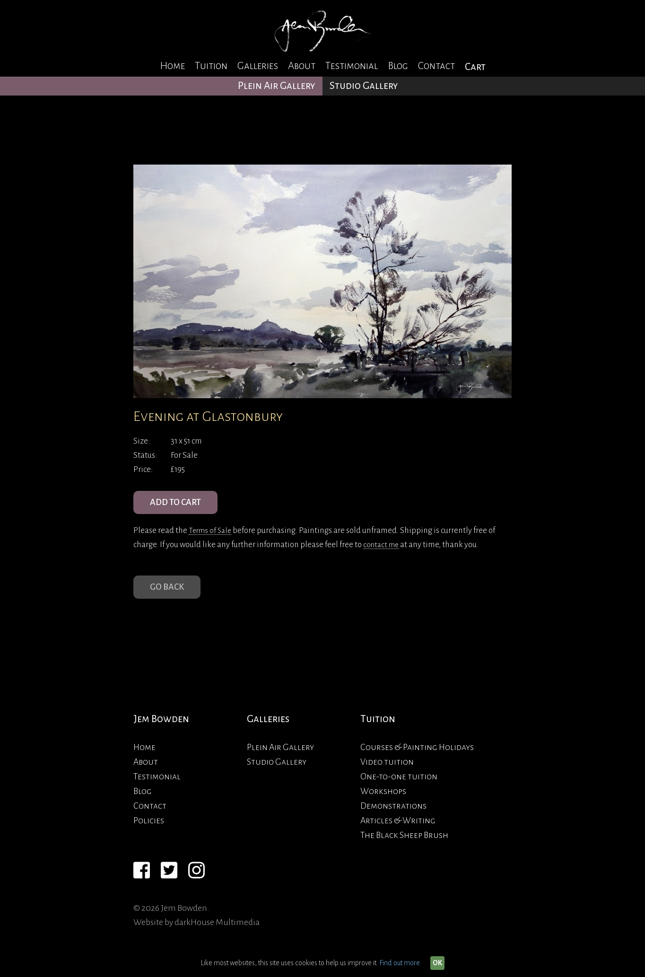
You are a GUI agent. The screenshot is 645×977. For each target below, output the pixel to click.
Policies (148, 830)
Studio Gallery (364, 85)
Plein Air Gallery (276, 85)
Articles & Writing (398, 830)
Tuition (211, 66)
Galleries (257, 66)
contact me (382, 549)
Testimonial (351, 66)
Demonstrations (393, 815)
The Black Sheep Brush (404, 845)
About (301, 66)
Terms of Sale (212, 535)
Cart (475, 66)
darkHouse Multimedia (217, 932)
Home (172, 66)
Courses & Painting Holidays (417, 757)
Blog (398, 66)
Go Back (170, 595)
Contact (436, 66)
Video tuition (387, 771)
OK (437, 963)
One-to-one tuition (398, 786)
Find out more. (400, 963)
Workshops (383, 801)
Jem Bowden (161, 729)
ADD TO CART (180, 505)
